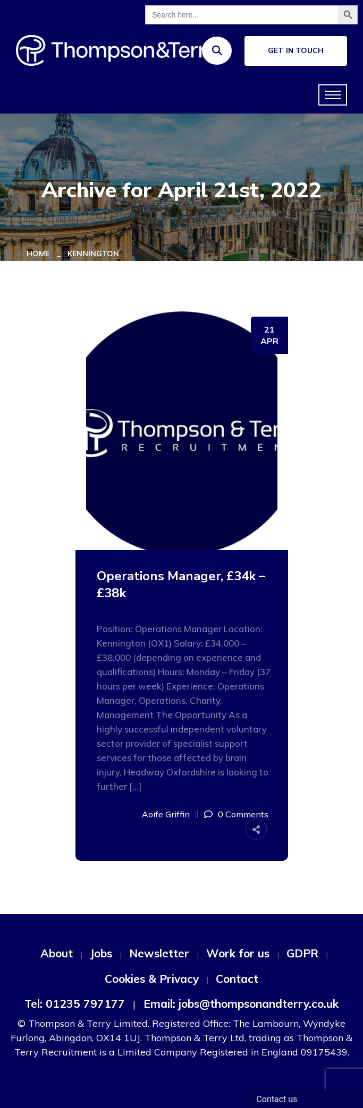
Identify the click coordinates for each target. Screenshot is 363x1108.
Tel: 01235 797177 (74, 1003)
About (56, 953)
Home (40, 253)
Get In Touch (296, 51)
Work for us (237, 953)
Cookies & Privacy (152, 978)
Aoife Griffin (166, 814)
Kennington (93, 253)
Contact (237, 978)
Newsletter (159, 953)
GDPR (302, 953)
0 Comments (243, 814)
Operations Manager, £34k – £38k (181, 584)
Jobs (101, 953)
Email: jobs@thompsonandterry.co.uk (241, 1003)
